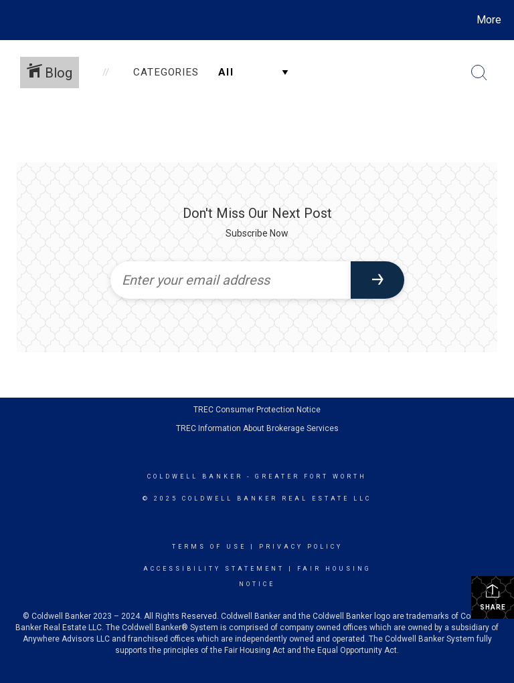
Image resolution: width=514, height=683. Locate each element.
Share (493, 597)
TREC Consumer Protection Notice (257, 409)
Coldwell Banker (195, 476)
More (489, 19)
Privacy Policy (301, 546)
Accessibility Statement (213, 568)
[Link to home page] (13, 20)
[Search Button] (479, 73)
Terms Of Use (209, 546)
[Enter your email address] (230, 280)
